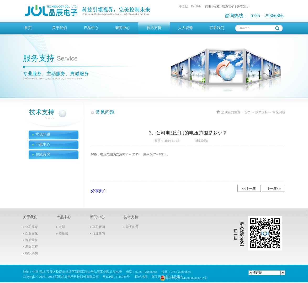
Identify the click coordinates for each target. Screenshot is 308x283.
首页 (28, 28)
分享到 (97, 191)
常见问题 (279, 112)
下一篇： (273, 188)
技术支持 (261, 112)
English (196, 6)
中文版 (183, 6)
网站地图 (141, 277)
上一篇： (249, 188)
